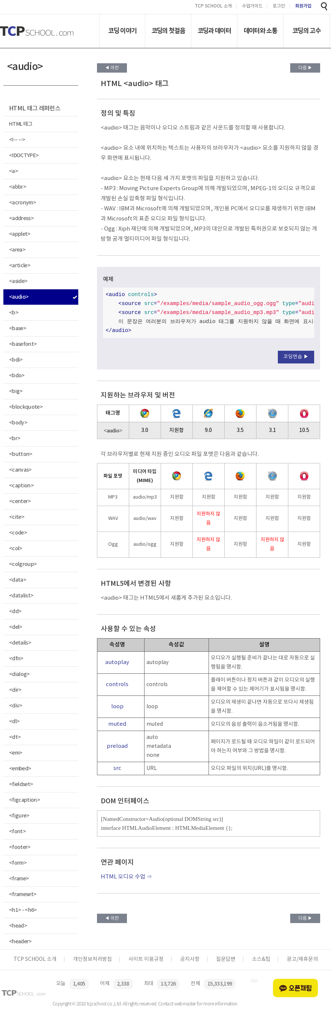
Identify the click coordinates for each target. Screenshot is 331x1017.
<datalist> (21, 596)
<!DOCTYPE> (24, 155)
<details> (20, 643)
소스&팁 (261, 959)
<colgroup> (23, 564)
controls (117, 684)
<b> (13, 313)
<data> (17, 580)
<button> (21, 454)
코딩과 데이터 (214, 30)
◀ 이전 (112, 68)
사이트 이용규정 (146, 959)
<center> (20, 501)
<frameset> (22, 894)
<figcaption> (24, 800)
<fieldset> (21, 784)
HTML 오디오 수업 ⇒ (126, 877)
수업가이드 (252, 6)
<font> (17, 831)
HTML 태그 (20, 124)
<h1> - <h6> (23, 910)
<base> (17, 328)
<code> (18, 533)
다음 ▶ (305, 68)
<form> (18, 863)
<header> (20, 941)
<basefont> (23, 344)
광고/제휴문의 (302, 959)
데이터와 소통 (260, 30)
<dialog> (19, 674)
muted (117, 724)
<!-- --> (17, 140)
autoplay (117, 662)
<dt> (15, 737)
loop (117, 706)
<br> (14, 438)
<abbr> (17, 187)
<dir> (15, 690)
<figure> (19, 816)
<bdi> (16, 360)
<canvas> (20, 470)
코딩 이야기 (122, 30)
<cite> (16, 517)
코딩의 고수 (306, 30)
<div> (15, 706)
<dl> (14, 721)
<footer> (20, 847)
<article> (19, 265)
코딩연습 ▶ (296, 357)
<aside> (18, 281)
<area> (17, 250)
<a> (13, 171)
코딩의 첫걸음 (168, 30)
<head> (18, 926)
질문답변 (226, 959)
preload (117, 746)
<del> (15, 627)
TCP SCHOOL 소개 (213, 6)
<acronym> (22, 203)
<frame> (19, 879)
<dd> (15, 611)
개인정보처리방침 (92, 959)
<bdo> (17, 375)
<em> (15, 753)
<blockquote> (26, 407)
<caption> (21, 485)
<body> (18, 423)
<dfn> (16, 658)
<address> (21, 218)
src (117, 768)
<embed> (20, 768)
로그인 (279, 6)
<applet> (20, 234)
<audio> (18, 297)
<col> (15, 548)
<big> (16, 391)
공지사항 (190, 959)
